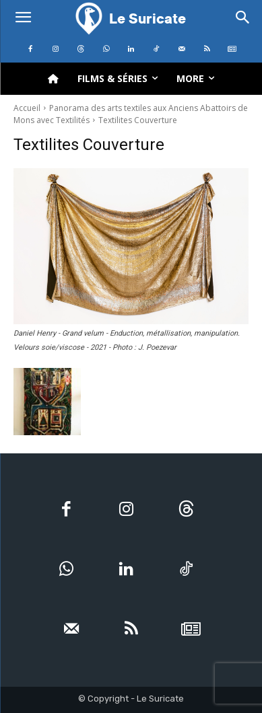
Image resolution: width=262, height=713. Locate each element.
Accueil (26, 108)
